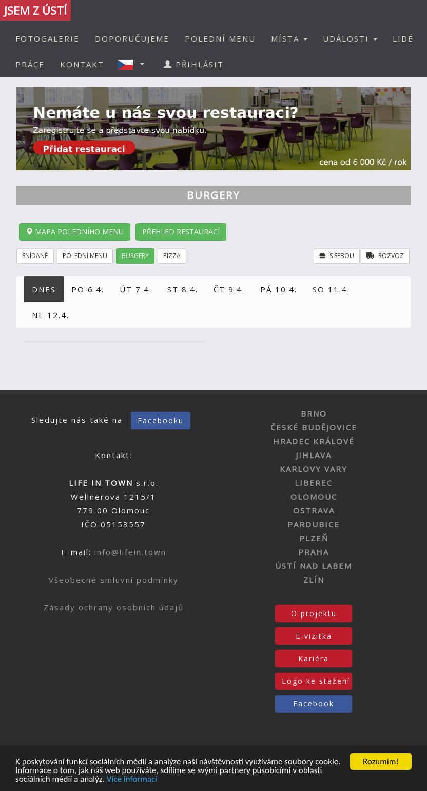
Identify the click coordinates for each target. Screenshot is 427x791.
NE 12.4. (50, 315)
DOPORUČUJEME (132, 38)
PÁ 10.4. (278, 289)
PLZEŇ (313, 538)
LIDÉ (403, 38)
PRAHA (313, 552)
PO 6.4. (87, 289)
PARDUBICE (313, 524)
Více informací (132, 779)
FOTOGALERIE (47, 38)
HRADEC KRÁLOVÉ (314, 441)
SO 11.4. (331, 289)
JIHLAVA (314, 455)
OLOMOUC (313, 496)
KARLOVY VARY (313, 469)
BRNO (314, 413)
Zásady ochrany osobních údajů (114, 607)
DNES (44, 289)
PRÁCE (30, 64)
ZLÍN (313, 580)
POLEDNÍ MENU (220, 38)
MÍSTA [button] (289, 38)
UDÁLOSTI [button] (350, 38)
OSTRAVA (314, 510)
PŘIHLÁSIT (194, 64)
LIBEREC (314, 483)
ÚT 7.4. (136, 289)
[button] (134, 64)
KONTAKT (82, 64)
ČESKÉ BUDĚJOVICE (313, 427)
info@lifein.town (130, 552)
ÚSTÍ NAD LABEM (313, 566)
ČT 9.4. (229, 289)
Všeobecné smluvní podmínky (114, 580)
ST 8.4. (182, 289)
